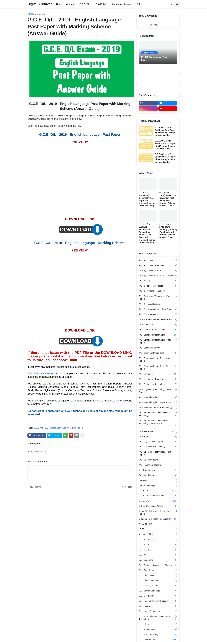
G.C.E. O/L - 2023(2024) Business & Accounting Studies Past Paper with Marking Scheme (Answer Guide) (147, 233)
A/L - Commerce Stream (158, 347)
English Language (158, 485)
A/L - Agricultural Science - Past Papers (158, 275)
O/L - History (158, 606)
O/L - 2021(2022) (158, 539)
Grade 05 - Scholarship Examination (158, 519)
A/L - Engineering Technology (158, 384)
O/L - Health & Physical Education (158, 601)
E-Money (158, 480)
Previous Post (35, 487)
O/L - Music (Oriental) (158, 634)
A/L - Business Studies (158, 314)
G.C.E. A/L (158, 490)
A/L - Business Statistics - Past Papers (158, 309)
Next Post (126, 487)
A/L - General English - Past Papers (158, 402)
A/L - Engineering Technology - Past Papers (158, 391)
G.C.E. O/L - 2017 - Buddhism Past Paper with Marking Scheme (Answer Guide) (165, 158)
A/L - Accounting (158, 260)
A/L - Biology (158, 280)
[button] (171, 4)
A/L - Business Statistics (158, 304)
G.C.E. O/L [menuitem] (84, 4)
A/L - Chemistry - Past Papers (158, 329)
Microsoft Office (158, 534)
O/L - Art (158, 554)
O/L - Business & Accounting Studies (158, 565)
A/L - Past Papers (158, 431)
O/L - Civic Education (158, 580)
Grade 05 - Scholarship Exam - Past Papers (158, 512)
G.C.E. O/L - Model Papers (158, 506)
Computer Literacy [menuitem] (121, 4)
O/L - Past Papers (75, 428)
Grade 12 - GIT (158, 524)
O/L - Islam (158, 624)
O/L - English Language (55, 428)
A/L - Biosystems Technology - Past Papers (158, 297)
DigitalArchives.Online (40, 373)
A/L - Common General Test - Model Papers (158, 359)
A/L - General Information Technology (158, 407)
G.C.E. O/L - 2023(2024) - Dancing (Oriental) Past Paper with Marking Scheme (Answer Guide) (168, 231)
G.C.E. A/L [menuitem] (101, 4)
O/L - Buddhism (158, 560)
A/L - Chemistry (158, 324)
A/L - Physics (158, 436)
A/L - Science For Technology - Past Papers (158, 453)
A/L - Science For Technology (158, 446)
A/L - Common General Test (158, 353)
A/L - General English (158, 397)
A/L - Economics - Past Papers (158, 379)
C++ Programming (158, 470)
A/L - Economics (158, 374)
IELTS (158, 529)
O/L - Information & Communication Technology (158, 618)
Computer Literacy (158, 475)
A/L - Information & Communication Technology (158, 414)
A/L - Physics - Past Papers (158, 441)
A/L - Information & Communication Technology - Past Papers (158, 423)
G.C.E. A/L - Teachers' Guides (158, 495)
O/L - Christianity (158, 575)
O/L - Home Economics (158, 611)
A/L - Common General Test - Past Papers (158, 367)
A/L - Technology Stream (158, 465)
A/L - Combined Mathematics (158, 335)
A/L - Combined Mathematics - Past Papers (158, 341)
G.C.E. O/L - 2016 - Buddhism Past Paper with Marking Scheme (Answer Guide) (165, 131)
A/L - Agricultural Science (158, 270)
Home (30, 14)
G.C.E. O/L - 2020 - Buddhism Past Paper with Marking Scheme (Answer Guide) (165, 145)
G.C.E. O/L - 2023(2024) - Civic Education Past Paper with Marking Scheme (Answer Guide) (167, 199)
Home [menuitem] (59, 4)
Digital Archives (39, 4)
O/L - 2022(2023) (158, 544)
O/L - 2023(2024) (158, 549)
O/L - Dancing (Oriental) (158, 585)
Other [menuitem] (140, 4)
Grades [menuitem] (70, 4)
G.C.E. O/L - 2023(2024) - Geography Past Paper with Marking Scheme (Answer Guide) (147, 199)
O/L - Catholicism (158, 570)
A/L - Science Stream (158, 459)
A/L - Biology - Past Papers (158, 286)
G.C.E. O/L (40, 14)
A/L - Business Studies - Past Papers (158, 319)
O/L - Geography (158, 595)
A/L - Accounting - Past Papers (158, 265)
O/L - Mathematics (158, 629)
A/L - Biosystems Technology (158, 291)
